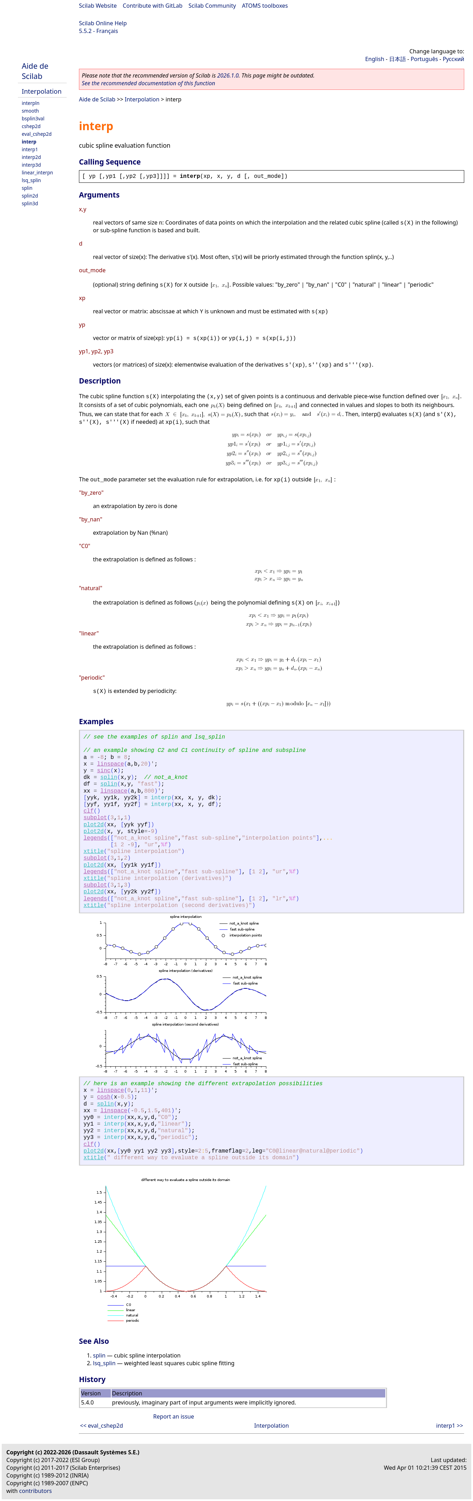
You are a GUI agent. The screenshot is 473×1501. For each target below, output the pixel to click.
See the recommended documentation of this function (148, 83)
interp (29, 141)
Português (424, 59)
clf (89, 811)
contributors (35, 1491)
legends (95, 838)
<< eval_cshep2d (101, 1425)
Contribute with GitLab (152, 5)
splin (27, 188)
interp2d (31, 157)
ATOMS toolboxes (265, 5)
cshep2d (31, 126)
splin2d (30, 195)
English (374, 59)
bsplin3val (33, 118)
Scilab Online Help (103, 23)
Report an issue (173, 1416)
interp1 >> (449, 1425)
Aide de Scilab (35, 71)
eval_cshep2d (37, 134)
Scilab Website (98, 5)
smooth (30, 110)
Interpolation (42, 91)
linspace (110, 764)
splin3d (30, 203)
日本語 (397, 59)
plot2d (94, 825)
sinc (103, 771)
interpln (30, 103)
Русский (453, 59)
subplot (95, 818)
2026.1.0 (228, 75)
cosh (103, 1097)
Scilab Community (212, 5)
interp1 (30, 149)
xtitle (94, 851)
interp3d (31, 164)
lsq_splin (31, 180)
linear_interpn (37, 172)
